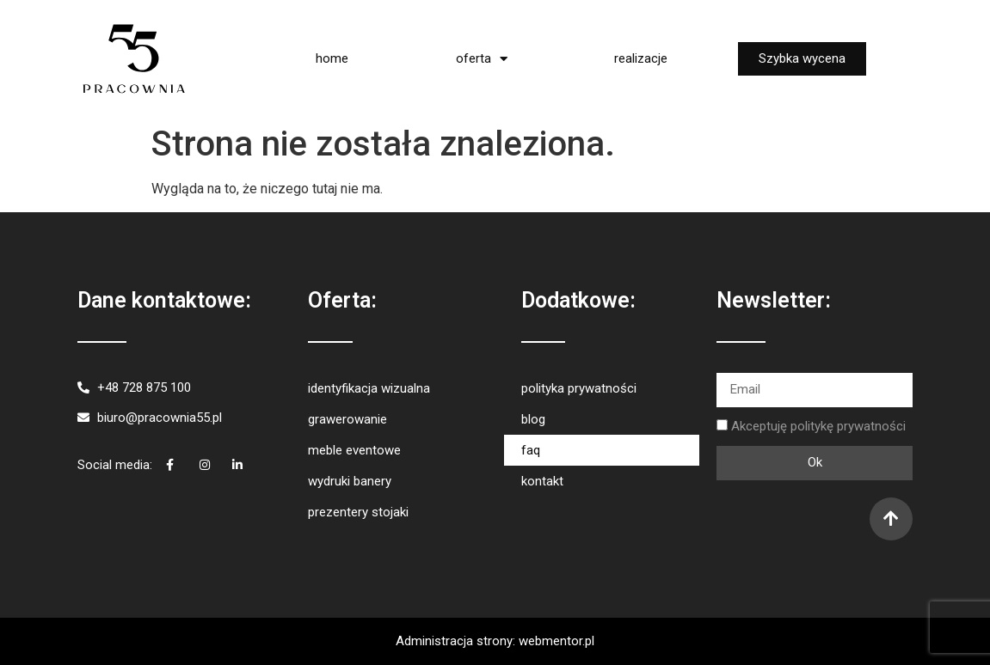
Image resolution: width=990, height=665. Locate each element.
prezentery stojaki (358, 512)
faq (530, 450)
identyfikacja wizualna (369, 388)
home (332, 58)
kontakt (542, 481)
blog (533, 419)
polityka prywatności (578, 388)
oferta (481, 59)
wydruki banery (349, 481)
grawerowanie (347, 419)
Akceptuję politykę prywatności (818, 426)
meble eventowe (354, 450)
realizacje (640, 58)
